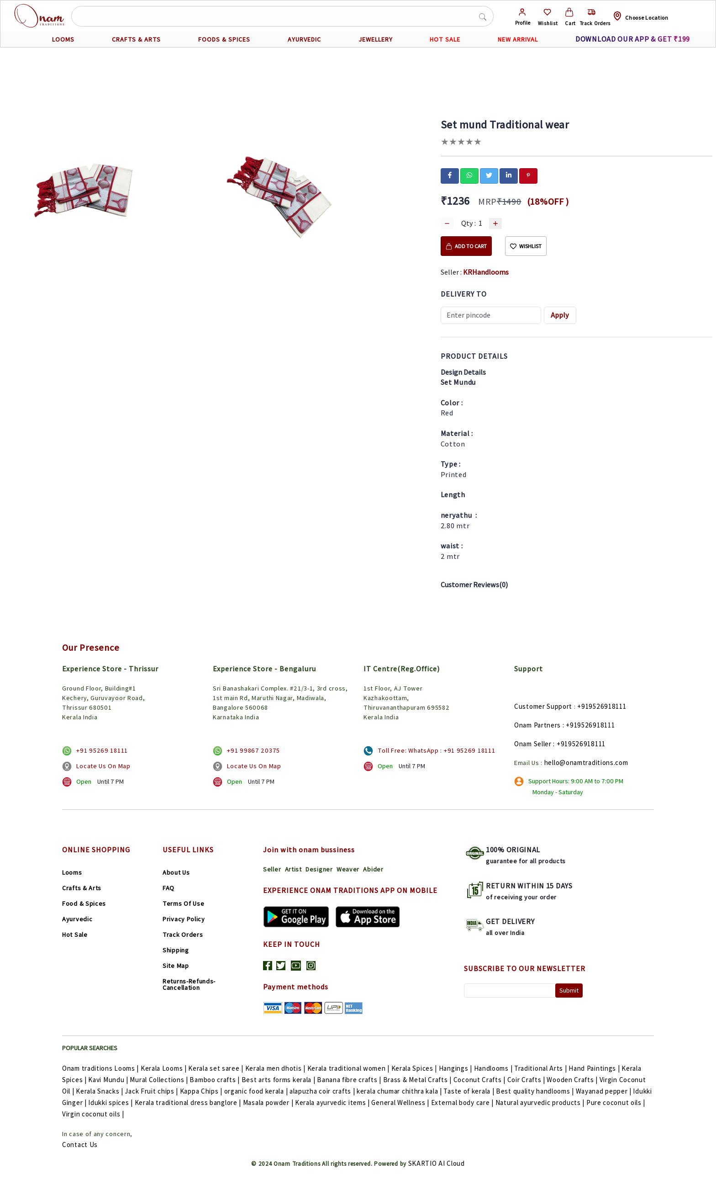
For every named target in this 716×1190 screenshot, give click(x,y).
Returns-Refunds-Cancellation (189, 984)
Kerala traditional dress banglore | (189, 1102)
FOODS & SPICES (224, 39)
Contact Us (80, 1144)
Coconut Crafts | (480, 1079)
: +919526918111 (589, 725)
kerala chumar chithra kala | (400, 1091)
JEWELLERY (375, 39)
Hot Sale (75, 934)
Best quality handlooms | (536, 1091)
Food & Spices (84, 903)
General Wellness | (401, 1102)
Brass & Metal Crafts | (418, 1079)
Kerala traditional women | (349, 1068)
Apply (560, 315)
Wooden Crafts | (573, 1079)
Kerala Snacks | (100, 1091)
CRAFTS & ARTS (136, 39)
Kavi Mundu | (109, 1079)
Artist (293, 869)
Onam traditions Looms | (101, 1068)
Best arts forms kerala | (279, 1079)
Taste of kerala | (469, 1091)
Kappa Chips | (202, 1091)
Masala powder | (269, 1102)
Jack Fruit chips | (152, 1091)
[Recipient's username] (491, 315)
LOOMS (63, 39)
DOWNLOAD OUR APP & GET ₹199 (632, 39)
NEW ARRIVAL (518, 39)
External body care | (463, 1102)
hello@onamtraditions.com (586, 762)
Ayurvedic (77, 919)
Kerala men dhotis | (276, 1068)
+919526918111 (601, 706)
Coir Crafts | (527, 1079)
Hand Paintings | (595, 1068)
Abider (373, 869)
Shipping (176, 950)
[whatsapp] (469, 175)
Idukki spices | (111, 1102)
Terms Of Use (183, 903)
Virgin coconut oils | (93, 1114)
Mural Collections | (160, 1079)
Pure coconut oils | (615, 1102)
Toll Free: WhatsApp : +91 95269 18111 (436, 750)
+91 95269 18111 (102, 750)
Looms (72, 872)
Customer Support (543, 706)
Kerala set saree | (216, 1068)
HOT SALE (445, 39)
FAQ (168, 888)
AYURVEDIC (304, 39)
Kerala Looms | (165, 1068)
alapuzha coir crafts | (323, 1091)
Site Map (176, 965)
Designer (319, 869)
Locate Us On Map (103, 766)
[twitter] (489, 175)
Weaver (348, 869)
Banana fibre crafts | (350, 1079)
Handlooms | (494, 1068)
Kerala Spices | (415, 1068)
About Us (176, 872)
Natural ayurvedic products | (540, 1102)
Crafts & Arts (81, 888)
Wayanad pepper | (604, 1091)
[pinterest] (528, 175)
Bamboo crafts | (215, 1079)
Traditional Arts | (541, 1068)
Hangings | (456, 1068)
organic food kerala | (257, 1091)
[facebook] (450, 175)
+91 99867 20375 (253, 750)
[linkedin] (508, 175)
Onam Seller (533, 743)
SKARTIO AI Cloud (436, 1163)
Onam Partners (537, 725)
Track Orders (183, 934)
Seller (272, 869)
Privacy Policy (184, 919)
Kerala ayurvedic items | (333, 1102)
